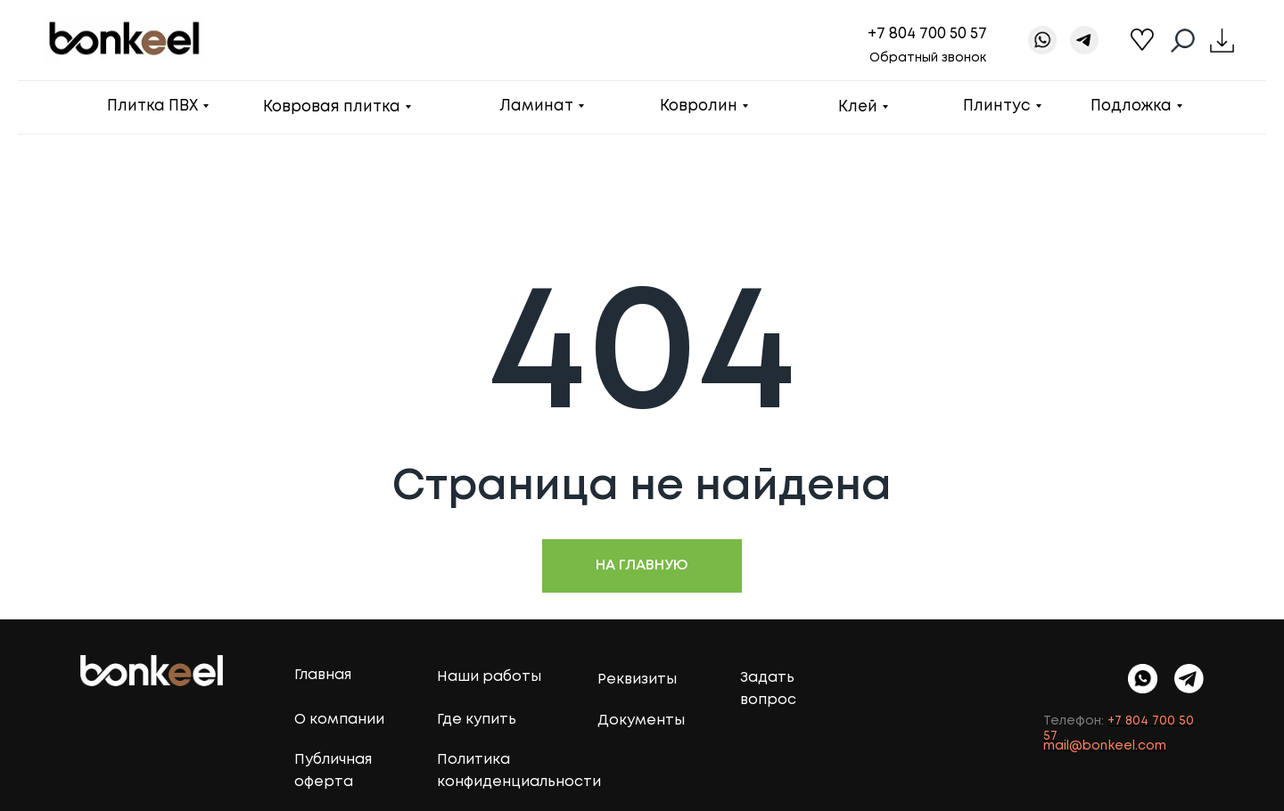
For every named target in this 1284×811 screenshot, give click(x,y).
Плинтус (997, 106)
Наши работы (489, 677)
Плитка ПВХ (152, 106)
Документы (641, 720)
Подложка (1131, 106)
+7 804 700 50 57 (927, 34)
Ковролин (698, 106)
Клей (857, 107)
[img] (1189, 678)
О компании (339, 719)
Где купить (476, 719)
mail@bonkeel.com (1104, 746)
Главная (322, 675)
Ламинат (536, 106)
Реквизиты (637, 679)
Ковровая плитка (331, 107)
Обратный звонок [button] (927, 58)
